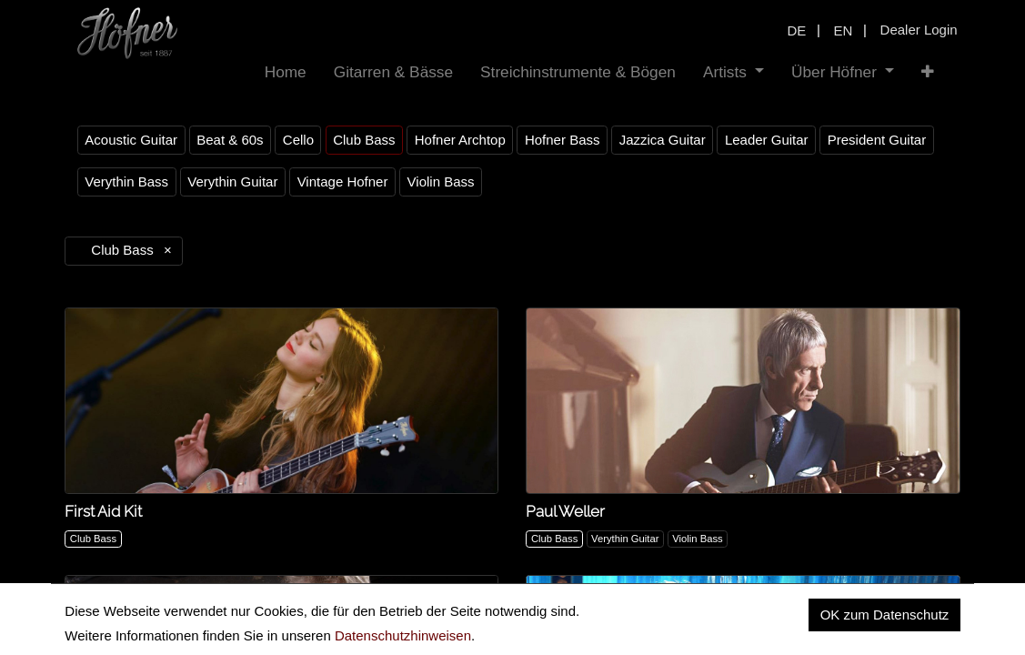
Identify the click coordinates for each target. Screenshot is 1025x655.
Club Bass (364, 139)
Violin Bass (441, 181)
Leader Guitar (767, 139)
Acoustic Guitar (131, 139)
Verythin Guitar (232, 181)
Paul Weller (565, 511)
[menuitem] (285, 72)
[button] (928, 72)
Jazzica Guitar (662, 139)
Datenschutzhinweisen (403, 635)
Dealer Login (919, 29)
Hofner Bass (562, 139)
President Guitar (877, 139)
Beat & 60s (229, 139)
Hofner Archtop (460, 139)
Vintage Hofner (342, 181)
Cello (298, 139)
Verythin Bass (126, 181)
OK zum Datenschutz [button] (885, 614)
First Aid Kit (103, 511)
